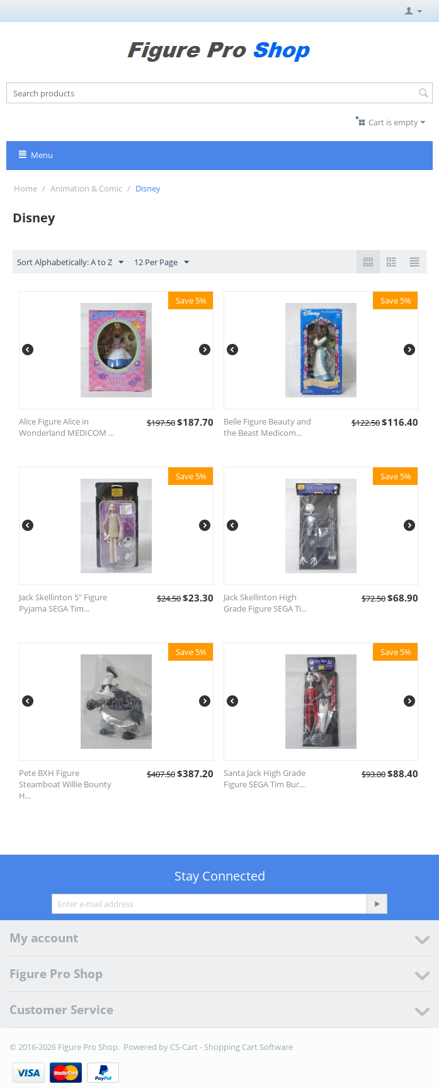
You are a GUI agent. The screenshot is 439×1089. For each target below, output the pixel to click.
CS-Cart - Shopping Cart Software (231, 1046)
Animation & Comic (86, 188)
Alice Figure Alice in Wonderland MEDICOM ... (66, 427)
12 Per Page (161, 262)
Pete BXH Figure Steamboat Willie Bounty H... (65, 784)
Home (25, 188)
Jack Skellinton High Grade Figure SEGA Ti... (265, 602)
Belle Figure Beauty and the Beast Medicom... (267, 427)
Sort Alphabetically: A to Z (70, 262)
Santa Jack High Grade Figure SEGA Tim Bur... (264, 778)
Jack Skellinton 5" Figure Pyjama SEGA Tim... (63, 602)
